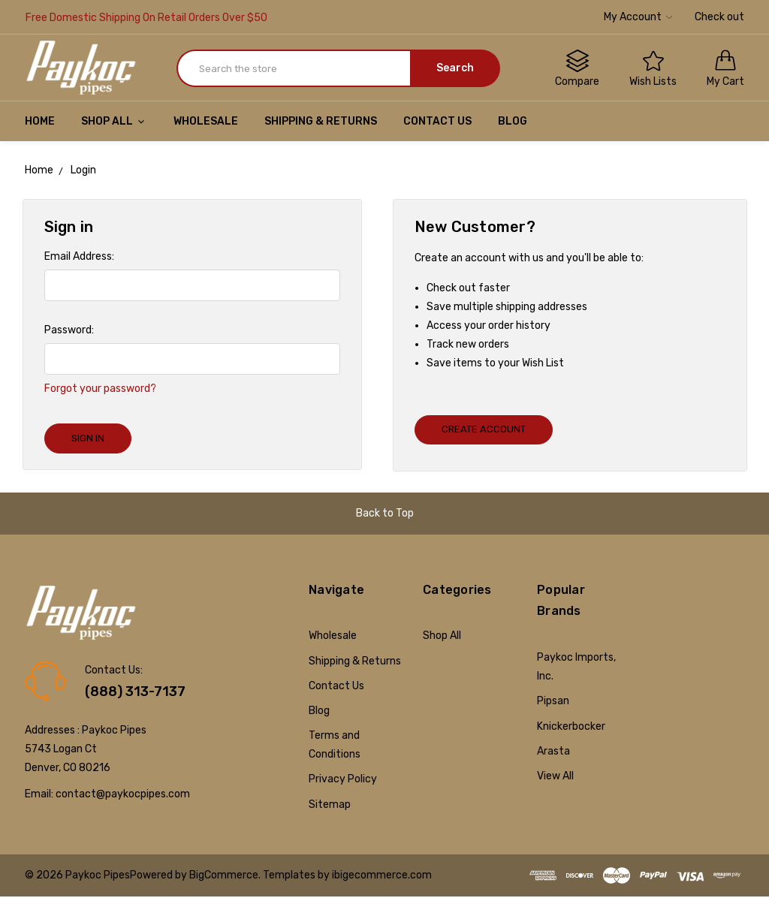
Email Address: (79, 256)
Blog (512, 121)
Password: (69, 330)
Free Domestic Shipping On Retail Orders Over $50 (146, 17)
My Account (638, 17)
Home (40, 121)
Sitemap (330, 804)
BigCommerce (223, 875)
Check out (719, 17)
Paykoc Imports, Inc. (576, 666)
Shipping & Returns (320, 121)
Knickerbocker (571, 726)
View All (555, 776)
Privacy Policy (343, 779)
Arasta (553, 751)
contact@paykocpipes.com (123, 794)
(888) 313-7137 (135, 691)
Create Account (484, 429)
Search (455, 68)
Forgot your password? (100, 388)
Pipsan (553, 701)
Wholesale (205, 121)
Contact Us (437, 121)
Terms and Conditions (334, 745)
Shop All (114, 121)
